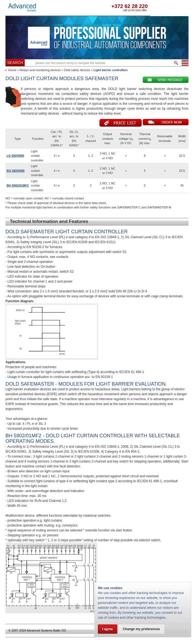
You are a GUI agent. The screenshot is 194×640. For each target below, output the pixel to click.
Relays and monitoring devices (40, 70)
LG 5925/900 (15, 155)
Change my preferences (141, 629)
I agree (107, 629)
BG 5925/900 (15, 170)
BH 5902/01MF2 (18, 185)
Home (12, 70)
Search (15, 62)
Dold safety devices (77, 70)
